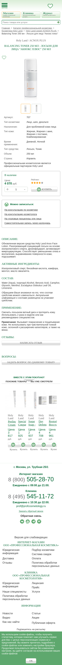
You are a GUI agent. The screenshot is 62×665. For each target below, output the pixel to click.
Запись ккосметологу (37, 6)
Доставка (8, 558)
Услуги (36, 591)
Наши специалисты (14, 591)
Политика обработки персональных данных (46, 564)
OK (31, 660)
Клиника (30, 15)
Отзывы (7, 562)
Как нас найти (11, 622)
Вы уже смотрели (42, 381)
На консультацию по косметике (21, 210)
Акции (35, 617)
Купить (14, 444)
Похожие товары (16, 381)
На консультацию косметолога (20, 214)
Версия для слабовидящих (30, 537)
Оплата (36, 558)
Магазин (11, 15)
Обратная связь (31, 516)
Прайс (36, 587)
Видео (6, 617)
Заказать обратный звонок (31, 511)
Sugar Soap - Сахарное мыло (34, 426)
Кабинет (43, 6)
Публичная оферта (43, 622)
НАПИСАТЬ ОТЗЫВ (31, 342)
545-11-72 (31, 496)
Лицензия (38, 583)
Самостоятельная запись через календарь (27, 223)
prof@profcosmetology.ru (31, 506)
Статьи (36, 613)
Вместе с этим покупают (29, 377)
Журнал (50, 14)
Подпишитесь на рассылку (31, 629)
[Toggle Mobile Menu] (4, 6)
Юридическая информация (10, 552)
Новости (7, 613)
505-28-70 (31, 479)
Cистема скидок (41, 554)
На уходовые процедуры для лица (22, 218)
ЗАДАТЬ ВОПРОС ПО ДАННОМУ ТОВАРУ (31, 362)
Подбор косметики (43, 550)
